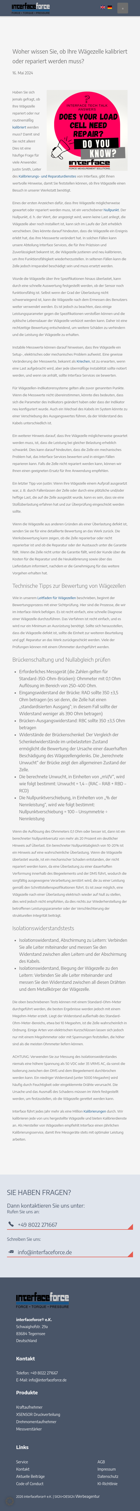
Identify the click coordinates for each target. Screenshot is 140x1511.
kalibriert (19, 127)
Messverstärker (29, 1429)
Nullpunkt (111, 210)
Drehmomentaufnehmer (36, 1421)
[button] (9, 1501)
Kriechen (83, 361)
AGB (101, 1462)
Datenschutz (107, 1476)
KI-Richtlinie (107, 1483)
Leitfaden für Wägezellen (56, 598)
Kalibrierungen (95, 1111)
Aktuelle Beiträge (30, 1476)
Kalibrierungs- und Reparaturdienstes (47, 176)
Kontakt (22, 1469)
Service (22, 1462)
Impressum (106, 1469)
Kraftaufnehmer (29, 1407)
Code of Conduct (29, 1483)
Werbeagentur (87, 1496)
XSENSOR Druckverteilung (38, 1414)
